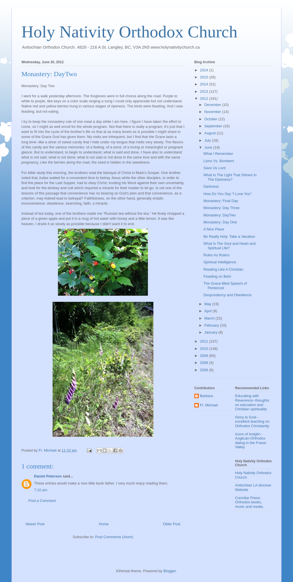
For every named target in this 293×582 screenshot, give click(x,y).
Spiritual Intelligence (219, 262)
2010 (204, 349)
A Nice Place (213, 229)
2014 (204, 84)
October (211, 119)
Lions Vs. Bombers (218, 161)
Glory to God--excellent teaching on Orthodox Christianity (252, 421)
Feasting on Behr (217, 276)
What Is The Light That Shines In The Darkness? (229, 177)
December (213, 105)
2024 (204, 70)
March (210, 318)
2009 (204, 356)
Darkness (211, 186)
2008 (204, 363)
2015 (204, 77)
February (212, 325)
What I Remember (218, 153)
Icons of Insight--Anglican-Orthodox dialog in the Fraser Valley (250, 440)
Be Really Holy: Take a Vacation (229, 236)
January (211, 332)
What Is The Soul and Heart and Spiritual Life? (229, 245)
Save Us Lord (214, 168)
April (208, 311)
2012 (204, 98)
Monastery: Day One (220, 222)
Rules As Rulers (216, 255)
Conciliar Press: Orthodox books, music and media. (249, 502)
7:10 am (40, 490)
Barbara (206, 396)
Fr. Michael (209, 405)
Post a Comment (42, 501)
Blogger (169, 571)
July (208, 140)
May (208, 304)
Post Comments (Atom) (114, 537)
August (210, 133)
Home (104, 524)
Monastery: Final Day (220, 201)
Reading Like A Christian (223, 269)
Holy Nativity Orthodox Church (129, 31)
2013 (204, 91)
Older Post (171, 524)
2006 (204, 370)
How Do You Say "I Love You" (227, 194)
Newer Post (35, 524)
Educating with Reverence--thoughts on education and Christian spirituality (252, 402)
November (213, 112)
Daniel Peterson (48, 476)
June (208, 147)
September (213, 126)
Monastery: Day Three (221, 208)
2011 (204, 341)
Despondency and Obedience (227, 295)
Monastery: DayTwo (219, 215)
